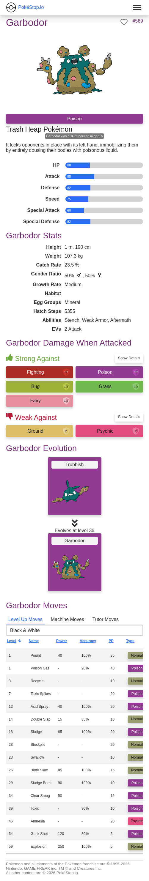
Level (16, 642)
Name (38, 642)
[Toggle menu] (137, 7)
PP (115, 642)
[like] (124, 22)
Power (66, 642)
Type (134, 642)
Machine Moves (67, 619)
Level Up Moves (25, 619)
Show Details (129, 358)
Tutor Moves (105, 619)
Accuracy (92, 642)
